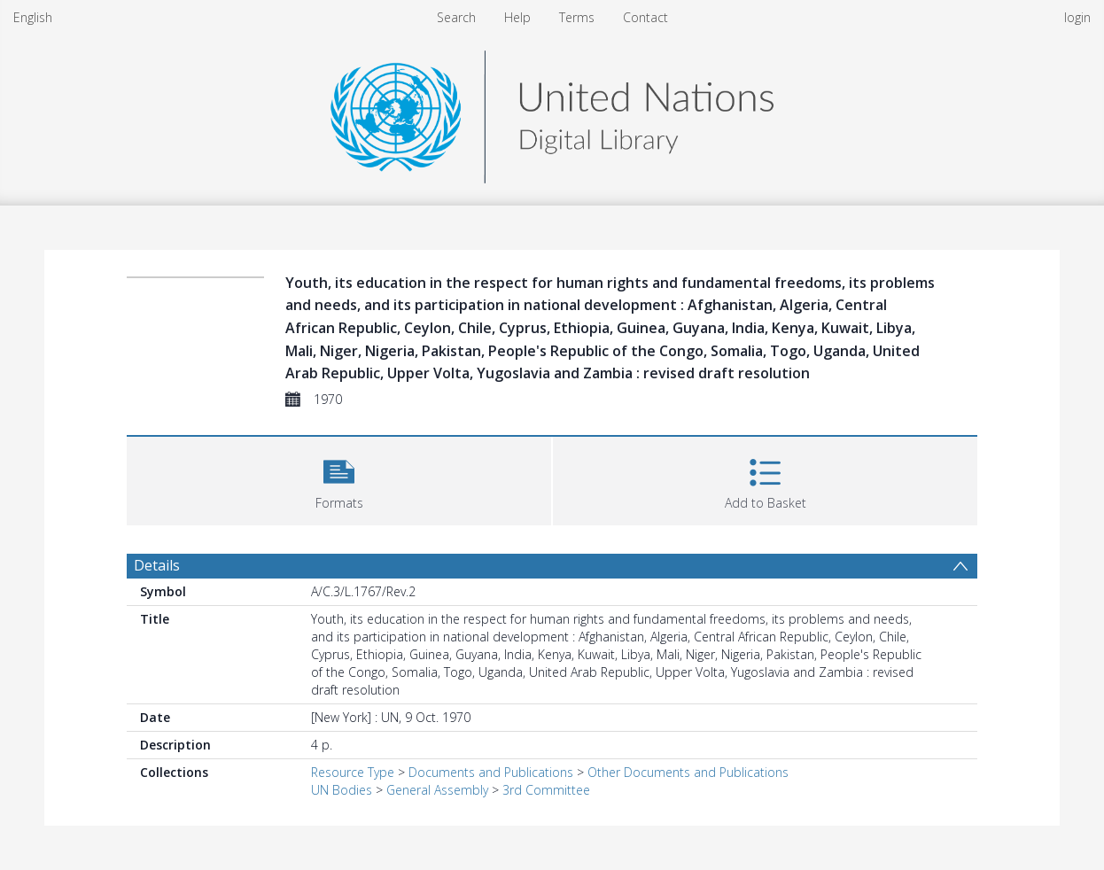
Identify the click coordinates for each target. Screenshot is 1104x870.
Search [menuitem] (456, 17)
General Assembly (437, 789)
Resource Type (352, 772)
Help (517, 17)
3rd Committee (546, 789)
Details (157, 565)
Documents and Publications (490, 772)
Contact (645, 17)
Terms (577, 17)
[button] (339, 479)
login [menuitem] (1077, 17)
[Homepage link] (552, 112)
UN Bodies (341, 789)
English (32, 17)
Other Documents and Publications (688, 772)
